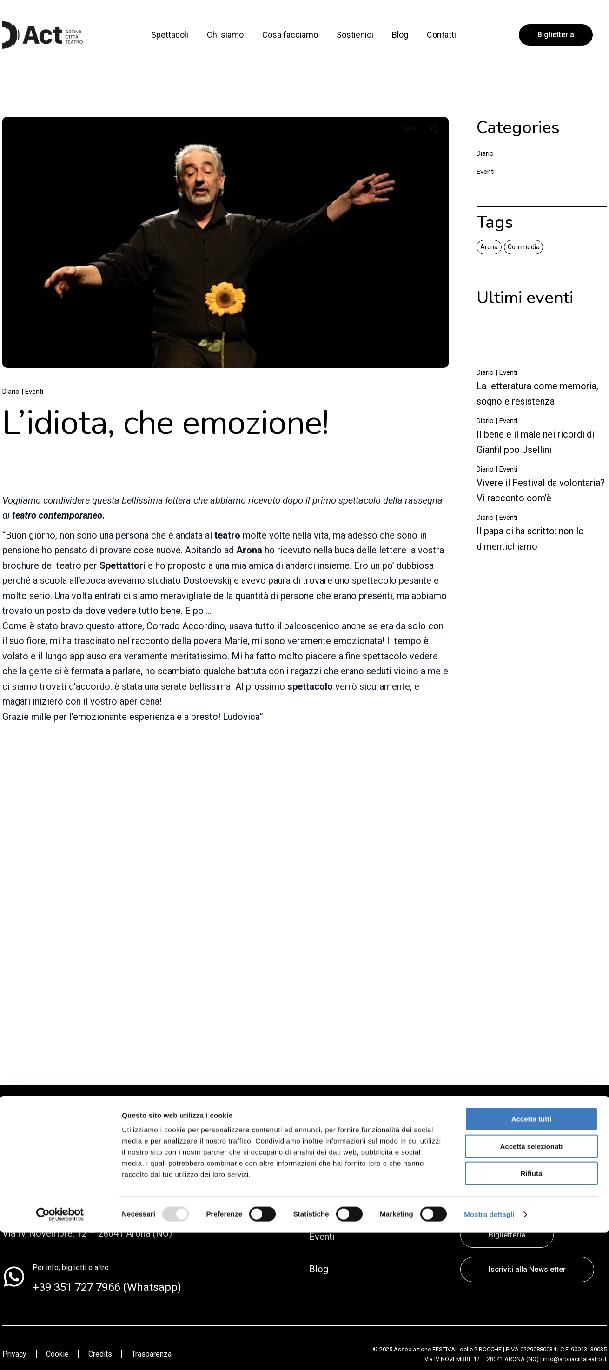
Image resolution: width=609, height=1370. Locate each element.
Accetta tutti (531, 1256)
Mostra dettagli (489, 1352)
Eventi (34, 391)
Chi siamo (225, 35)
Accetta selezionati (531, 1284)
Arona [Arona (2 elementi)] (489, 247)
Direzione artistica (346, 1204)
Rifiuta (532, 1311)
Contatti (441, 35)
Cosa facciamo (290, 35)
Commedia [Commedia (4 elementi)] (523, 247)
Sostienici (355, 35)
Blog (400, 35)
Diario (11, 391)
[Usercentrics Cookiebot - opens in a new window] (60, 1352)
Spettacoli (169, 35)
